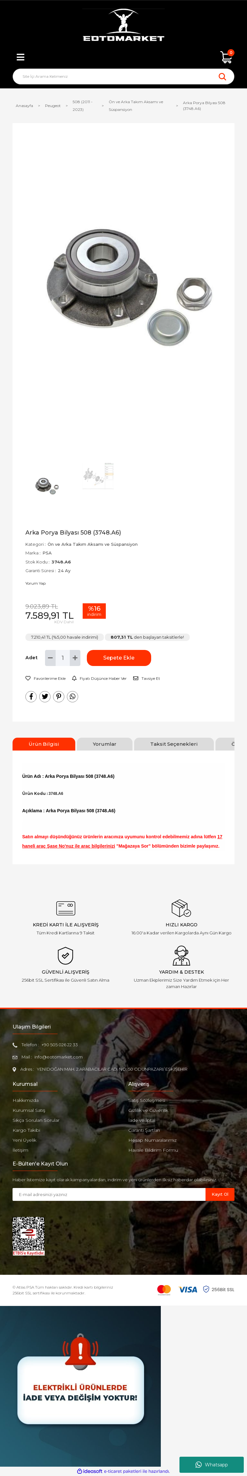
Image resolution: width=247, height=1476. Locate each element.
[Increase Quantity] (75, 658)
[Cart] (226, 57)
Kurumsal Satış (29, 1110)
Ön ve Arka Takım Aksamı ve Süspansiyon (93, 544)
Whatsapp (212, 1464)
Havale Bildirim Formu (153, 1150)
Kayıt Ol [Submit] (220, 1194)
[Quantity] (63, 658)
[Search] (123, 76)
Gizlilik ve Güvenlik (148, 1110)
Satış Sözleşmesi (146, 1100)
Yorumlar (104, 744)
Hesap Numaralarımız (152, 1140)
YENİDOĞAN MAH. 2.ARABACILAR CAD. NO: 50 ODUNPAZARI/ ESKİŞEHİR (112, 1069)
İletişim (20, 1150)
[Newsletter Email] (109, 1194)
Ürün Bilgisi (44, 744)
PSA (47, 552)
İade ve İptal (141, 1120)
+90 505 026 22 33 (59, 1044)
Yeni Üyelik (24, 1140)
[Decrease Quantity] (50, 658)
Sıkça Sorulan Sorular (36, 1120)
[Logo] (123, 26)
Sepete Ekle (118, 658)
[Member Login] (123, 57)
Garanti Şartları (144, 1130)
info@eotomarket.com (58, 1056)
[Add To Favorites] (45, 678)
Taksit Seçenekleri (174, 744)
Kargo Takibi (26, 1130)
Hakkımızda (26, 1100)
